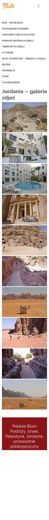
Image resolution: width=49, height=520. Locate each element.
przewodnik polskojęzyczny (24, 444)
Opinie (5, 76)
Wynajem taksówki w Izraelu (18, 40)
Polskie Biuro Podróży (23, 428)
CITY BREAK (7, 52)
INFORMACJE (8, 70)
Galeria (6, 64)
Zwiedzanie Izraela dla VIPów (18, 34)
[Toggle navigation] (38, 6)
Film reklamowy (11, 82)
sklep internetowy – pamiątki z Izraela (23, 58)
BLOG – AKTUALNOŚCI (12, 22)
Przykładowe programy (15, 29)
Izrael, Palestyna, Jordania (24, 434)
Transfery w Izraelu (13, 46)
